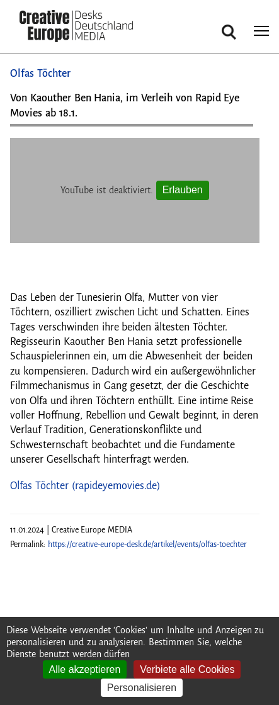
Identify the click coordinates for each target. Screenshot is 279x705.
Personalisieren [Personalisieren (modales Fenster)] (141, 687)
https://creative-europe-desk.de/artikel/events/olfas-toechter (147, 544)
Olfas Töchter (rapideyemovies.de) (85, 486)
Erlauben (182, 189)
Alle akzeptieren (85, 669)
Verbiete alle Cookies (187, 669)
